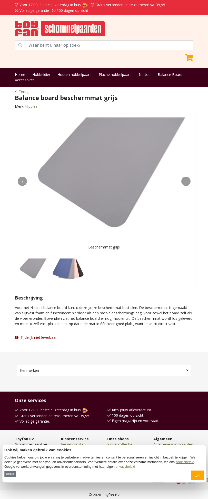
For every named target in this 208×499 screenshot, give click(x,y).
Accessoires (25, 79)
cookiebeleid (185, 462)
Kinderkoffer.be (119, 444)
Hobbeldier (41, 74)
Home (20, 74)
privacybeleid (125, 466)
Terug (21, 91)
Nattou (145, 74)
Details (10, 473)
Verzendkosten (73, 444)
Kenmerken (29, 370)
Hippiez (31, 106)
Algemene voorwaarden (173, 444)
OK (197, 475)
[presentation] (22, 181)
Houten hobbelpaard (74, 74)
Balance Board (170, 74)
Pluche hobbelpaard (115, 74)
